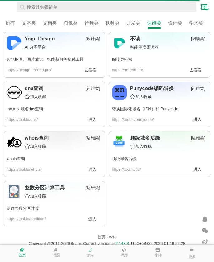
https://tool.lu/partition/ (26, 219)
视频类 (112, 23)
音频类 (92, 23)
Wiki (113, 237)
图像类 (71, 23)
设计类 (175, 23)
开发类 (133, 23)
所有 (10, 23)
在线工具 (9, 7)
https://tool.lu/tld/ (126, 169)
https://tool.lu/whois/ (24, 169)
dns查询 (34, 88)
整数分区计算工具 (45, 187)
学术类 (196, 23)
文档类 (50, 23)
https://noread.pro (127, 70)
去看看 (90, 70)
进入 (92, 119)
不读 (135, 38)
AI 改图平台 (35, 47)
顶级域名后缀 (145, 138)
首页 (101, 237)
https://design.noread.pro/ (29, 70)
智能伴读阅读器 (144, 47)
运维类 (154, 23)
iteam (76, 243)
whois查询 (37, 138)
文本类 (29, 23)
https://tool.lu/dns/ (22, 119)
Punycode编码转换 (152, 88)
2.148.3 (122, 243)
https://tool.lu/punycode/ (133, 119)
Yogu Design (40, 38)
